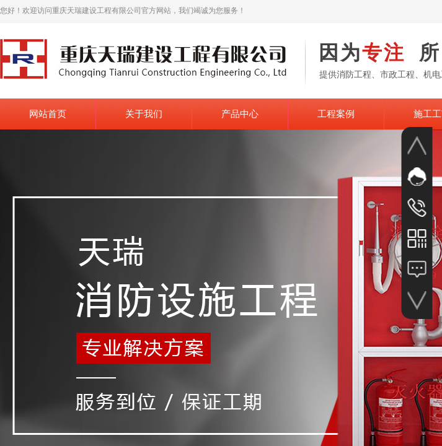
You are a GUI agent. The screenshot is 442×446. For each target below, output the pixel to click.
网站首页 (47, 114)
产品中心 (240, 114)
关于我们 (143, 114)
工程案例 (336, 114)
